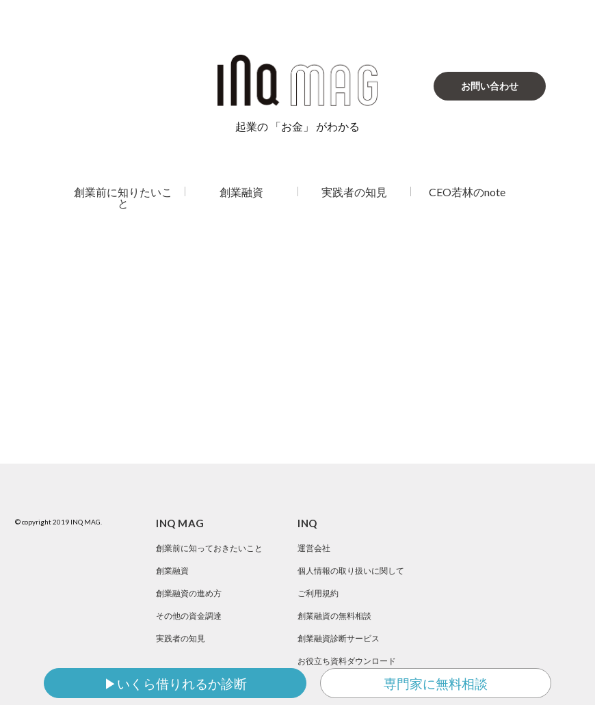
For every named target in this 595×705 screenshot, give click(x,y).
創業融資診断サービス (339, 638)
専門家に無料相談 (436, 683)
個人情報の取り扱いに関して (351, 571)
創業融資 (241, 191)
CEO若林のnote (467, 191)
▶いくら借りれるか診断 (175, 683)
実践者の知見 (354, 191)
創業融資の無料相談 (334, 616)
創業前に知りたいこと (123, 197)
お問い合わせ (489, 86)
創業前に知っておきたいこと (209, 548)
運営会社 (314, 548)
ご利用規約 (318, 593)
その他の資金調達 (189, 616)
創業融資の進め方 (189, 593)
